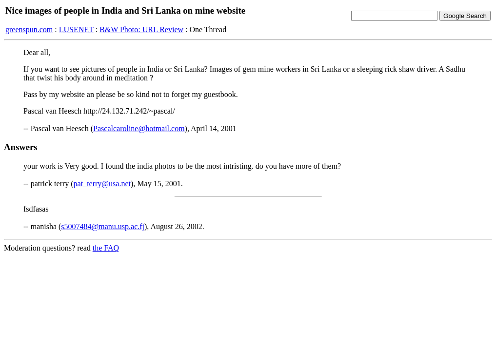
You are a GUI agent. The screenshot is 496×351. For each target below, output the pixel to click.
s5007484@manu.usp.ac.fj (102, 226)
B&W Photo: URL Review (141, 29)
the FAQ (106, 248)
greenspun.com (29, 29)
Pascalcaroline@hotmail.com (139, 128)
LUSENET (76, 29)
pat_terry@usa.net (102, 183)
